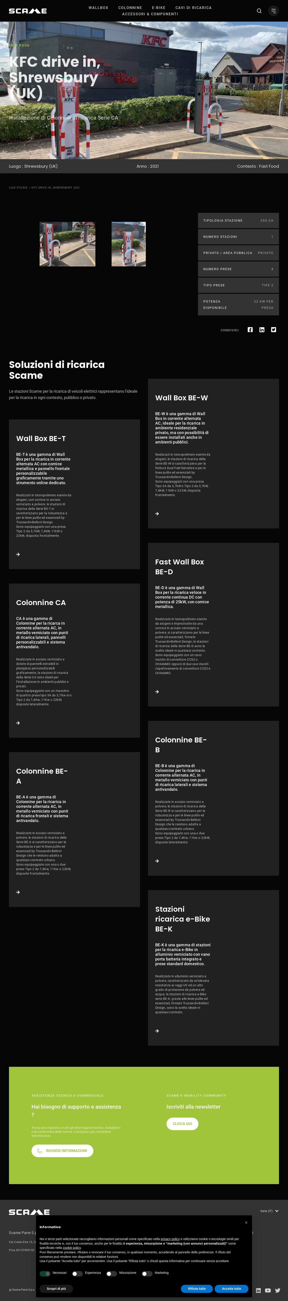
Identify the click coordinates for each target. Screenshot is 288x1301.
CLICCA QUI (182, 1124)
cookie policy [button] (72, 1248)
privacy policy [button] (170, 1239)
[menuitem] (98, 8)
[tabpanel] (67, 244)
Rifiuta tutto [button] (197, 1288)
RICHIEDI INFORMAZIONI (66, 1151)
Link (74, 494)
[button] (246, 1222)
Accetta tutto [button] (231, 1288)
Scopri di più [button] (56, 1288)
